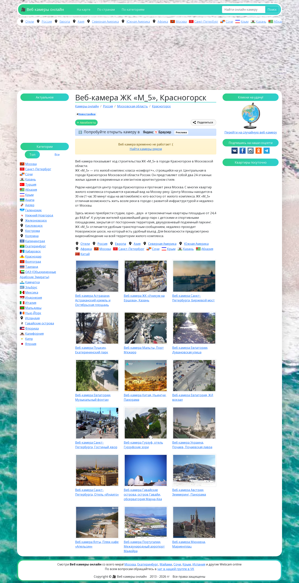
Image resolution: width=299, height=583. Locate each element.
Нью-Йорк (33, 313)
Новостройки (87, 114)
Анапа (29, 200)
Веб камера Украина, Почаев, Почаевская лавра (192, 444)
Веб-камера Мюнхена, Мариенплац (189, 544)
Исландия (32, 318)
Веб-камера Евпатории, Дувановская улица (190, 350)
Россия (47, 21)
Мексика (31, 292)
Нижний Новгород (39, 215)
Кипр (29, 339)
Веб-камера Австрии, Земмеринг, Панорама (189, 492)
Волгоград (33, 262)
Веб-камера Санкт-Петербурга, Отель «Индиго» (97, 492)
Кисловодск (34, 226)
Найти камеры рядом (146, 149)
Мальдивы (33, 308)
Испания (198, 564)
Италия (30, 303)
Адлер (29, 205)
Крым (244, 21)
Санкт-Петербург (206, 21)
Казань (261, 21)
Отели (29, 21)
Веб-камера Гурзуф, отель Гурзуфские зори (143, 444)
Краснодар (33, 256)
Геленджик (33, 210)
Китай (85, 254)
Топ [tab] (32, 155)
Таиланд (31, 267)
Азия (81, 21)
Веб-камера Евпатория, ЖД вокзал (192, 397)
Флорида (32, 328)
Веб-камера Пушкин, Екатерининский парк (91, 350)
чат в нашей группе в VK (175, 569)
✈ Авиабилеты (86, 122)
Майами (166, 564)
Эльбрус (31, 287)
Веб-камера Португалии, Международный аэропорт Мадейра (144, 546)
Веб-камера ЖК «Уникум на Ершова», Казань (144, 298)
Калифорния (34, 333)
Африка (163, 21)
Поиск (272, 9)
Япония (30, 344)
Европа (64, 21)
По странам (106, 9)
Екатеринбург (35, 246)
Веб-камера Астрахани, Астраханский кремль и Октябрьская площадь (92, 300)
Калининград (35, 241)
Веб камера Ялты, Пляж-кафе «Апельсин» (97, 544)
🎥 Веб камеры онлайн (42, 9)
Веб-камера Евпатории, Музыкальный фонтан (93, 397)
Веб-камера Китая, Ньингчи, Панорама (145, 397)
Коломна (32, 236)
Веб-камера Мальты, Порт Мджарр (144, 350)
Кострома (32, 231)
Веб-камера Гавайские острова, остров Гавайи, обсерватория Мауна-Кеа (143, 494)
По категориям (133, 9)
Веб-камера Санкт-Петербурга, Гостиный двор (96, 444)
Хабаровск (33, 251)
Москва (181, 21)
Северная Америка (105, 21)
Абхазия (280, 21)
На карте (83, 9)
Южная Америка (138, 21)
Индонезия (33, 297)
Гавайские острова (39, 323)
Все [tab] (57, 155)
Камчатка (32, 282)
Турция (30, 184)
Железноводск (36, 220)
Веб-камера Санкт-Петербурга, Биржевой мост (193, 298)
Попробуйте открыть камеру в (129, 131)
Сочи (229, 21)
